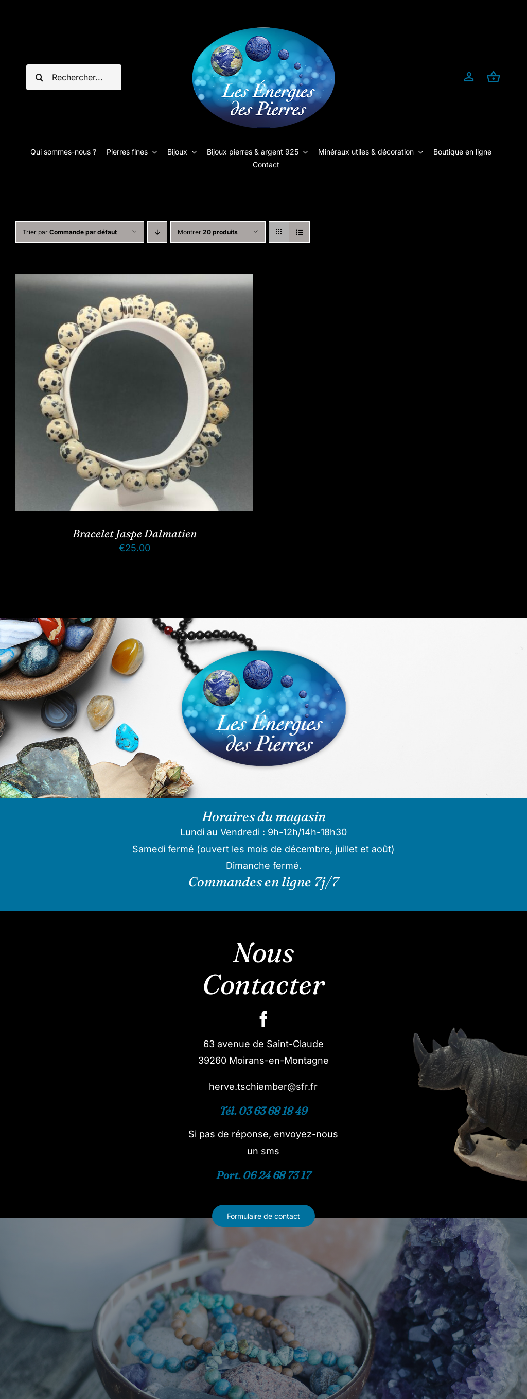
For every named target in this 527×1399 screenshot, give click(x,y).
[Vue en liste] (299, 232)
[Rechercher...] (73, 77)
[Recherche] (39, 77)
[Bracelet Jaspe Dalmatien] (134, 281)
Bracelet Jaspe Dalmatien (135, 533)
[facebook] (263, 1019)
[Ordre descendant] (157, 232)
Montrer (208, 232)
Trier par (70, 232)
